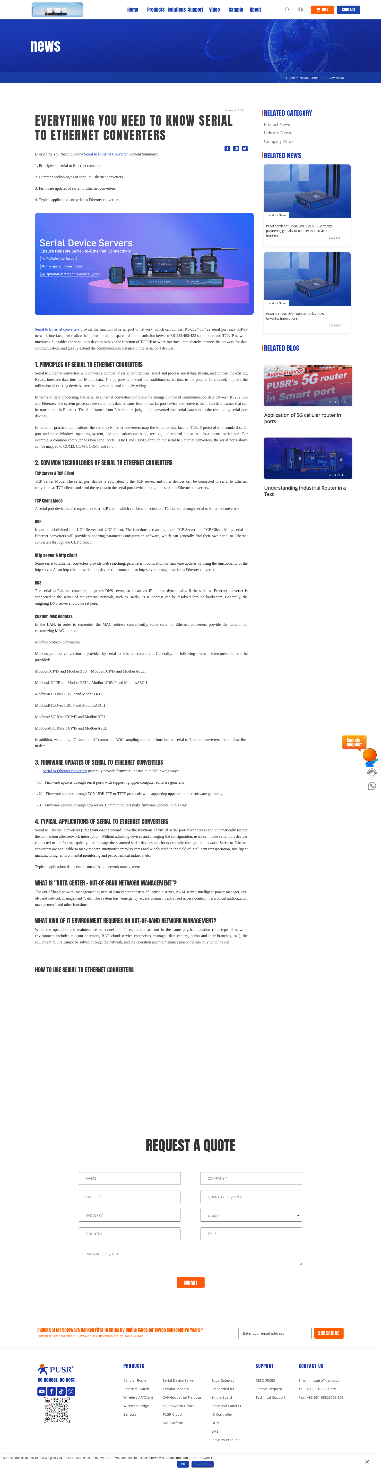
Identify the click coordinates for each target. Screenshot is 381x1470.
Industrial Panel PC (226, 1406)
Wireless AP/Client (138, 1397)
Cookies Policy (202, 1464)
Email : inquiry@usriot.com (321, 1380)
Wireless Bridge (136, 1406)
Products (153, 9)
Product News (277, 124)
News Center (309, 77)
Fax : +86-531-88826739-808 (321, 1397)
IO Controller (221, 1414)
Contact (348, 10)
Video (214, 9)
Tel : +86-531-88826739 (317, 1389)
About (255, 9)
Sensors (129, 1414)
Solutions (174, 9)
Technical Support (270, 1397)
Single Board (221, 1397)
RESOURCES (265, 1380)
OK (183, 1464)
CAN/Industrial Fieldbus (182, 1397)
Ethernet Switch (136, 1389)
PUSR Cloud (172, 1414)
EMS (214, 1431)
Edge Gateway (222, 1380)
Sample (235, 9)
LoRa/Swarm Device (179, 1406)
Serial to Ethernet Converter (106, 154)
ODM (215, 1423)
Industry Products (225, 1440)
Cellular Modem (176, 1389)
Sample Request (269, 1389)
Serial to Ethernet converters (57, 329)
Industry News (333, 77)
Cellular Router (135, 1380)
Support (194, 9)
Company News (279, 141)
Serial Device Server (179, 1380)
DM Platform (173, 1423)
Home (132, 9)
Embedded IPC (223, 1389)
